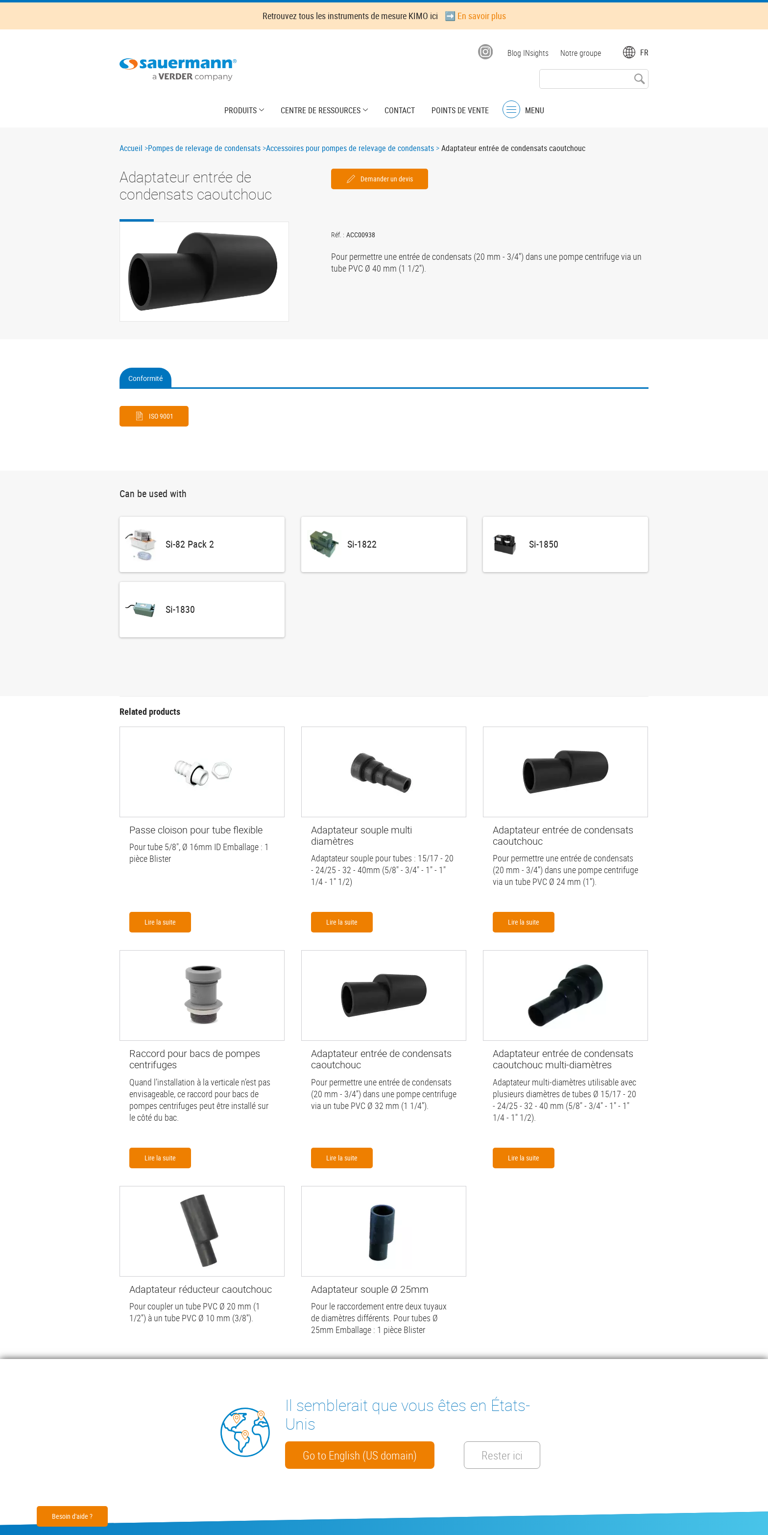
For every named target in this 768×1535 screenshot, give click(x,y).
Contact (399, 110)
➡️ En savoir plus (475, 16)
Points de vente (460, 110)
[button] (204, 272)
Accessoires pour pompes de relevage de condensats (350, 148)
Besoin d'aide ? (72, 1516)
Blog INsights (528, 53)
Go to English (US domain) (360, 1455)
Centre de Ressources (320, 110)
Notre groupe (580, 53)
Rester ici (502, 1455)
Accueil (131, 148)
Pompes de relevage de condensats (204, 148)
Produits (240, 110)
